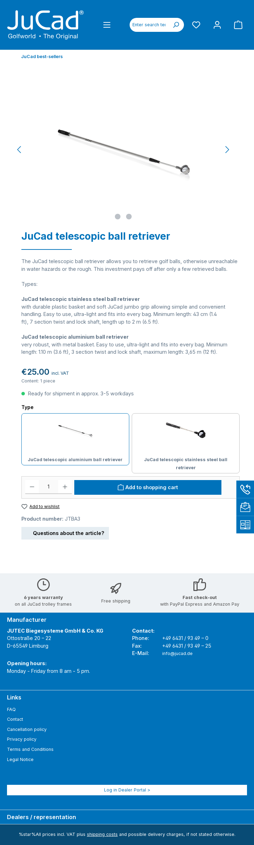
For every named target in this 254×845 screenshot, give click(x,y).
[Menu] (107, 24)
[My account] (217, 24)
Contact (15, 719)
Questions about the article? (65, 532)
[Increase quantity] (65, 487)
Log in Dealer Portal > (127, 790)
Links (14, 697)
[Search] (176, 25)
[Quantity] (49, 487)
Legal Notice (20, 759)
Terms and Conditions (30, 749)
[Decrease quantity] (32, 487)
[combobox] (149, 25)
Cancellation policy (27, 729)
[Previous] (19, 149)
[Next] (227, 149)
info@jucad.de (177, 653)
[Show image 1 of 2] (118, 216)
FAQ (11, 709)
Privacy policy (21, 739)
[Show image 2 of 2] (129, 216)
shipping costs (102, 834)
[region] (123, 149)
